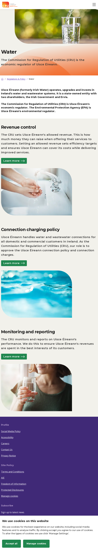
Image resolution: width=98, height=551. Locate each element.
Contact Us (6, 449)
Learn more (14, 160)
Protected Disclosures (12, 490)
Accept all (11, 543)
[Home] (2, 79)
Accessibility (7, 437)
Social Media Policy (10, 431)
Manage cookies (9, 496)
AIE (2, 477)
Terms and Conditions (12, 471)
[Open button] (94, 4)
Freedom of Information (13, 483)
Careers (5, 443)
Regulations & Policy (16, 79)
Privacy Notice (8, 455)
